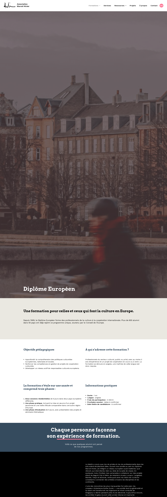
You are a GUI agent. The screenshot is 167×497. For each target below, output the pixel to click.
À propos (143, 6)
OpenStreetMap (125, 373)
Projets (133, 6)
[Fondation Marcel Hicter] (17, 5)
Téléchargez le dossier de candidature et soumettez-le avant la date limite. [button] (83, 281)
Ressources (120, 6)
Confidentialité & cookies (133, 455)
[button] (80, 484)
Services (107, 6)
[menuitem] (95, 5)
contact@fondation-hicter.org (83, 474)
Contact (154, 6)
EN (161, 6)
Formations (94, 6)
